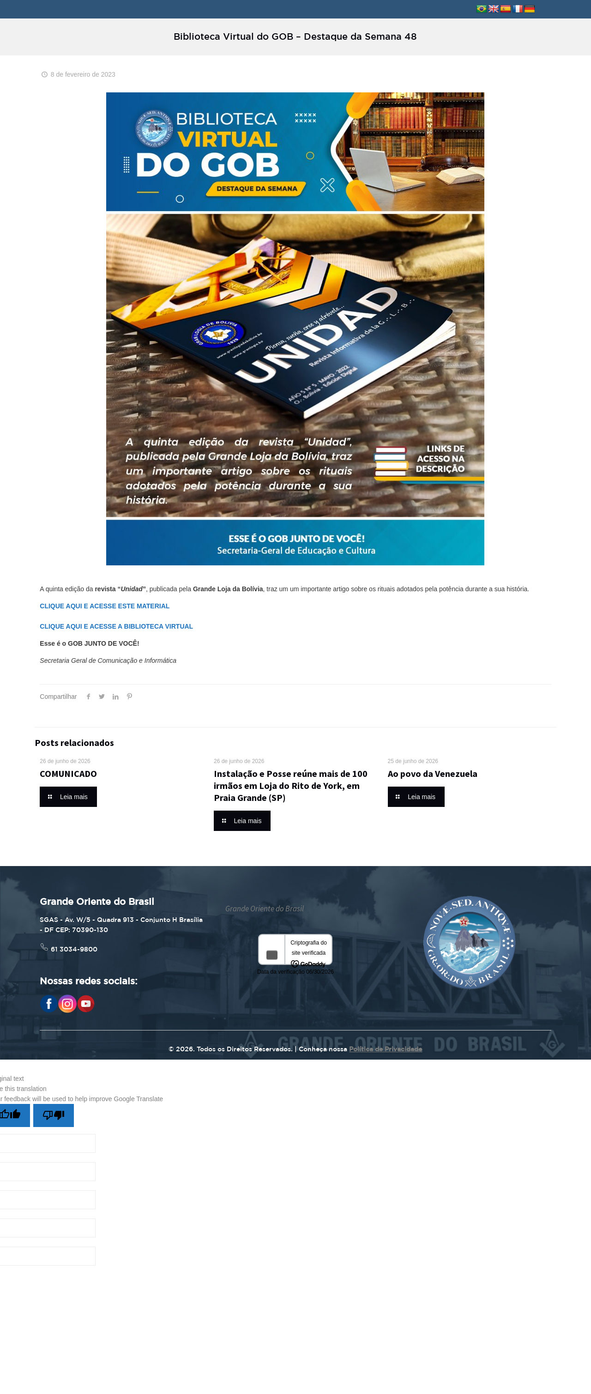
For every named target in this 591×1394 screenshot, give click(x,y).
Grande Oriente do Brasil (264, 908)
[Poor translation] (53, 1115)
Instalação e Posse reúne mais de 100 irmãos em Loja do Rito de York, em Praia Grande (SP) (291, 785)
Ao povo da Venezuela (432, 773)
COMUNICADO (68, 773)
